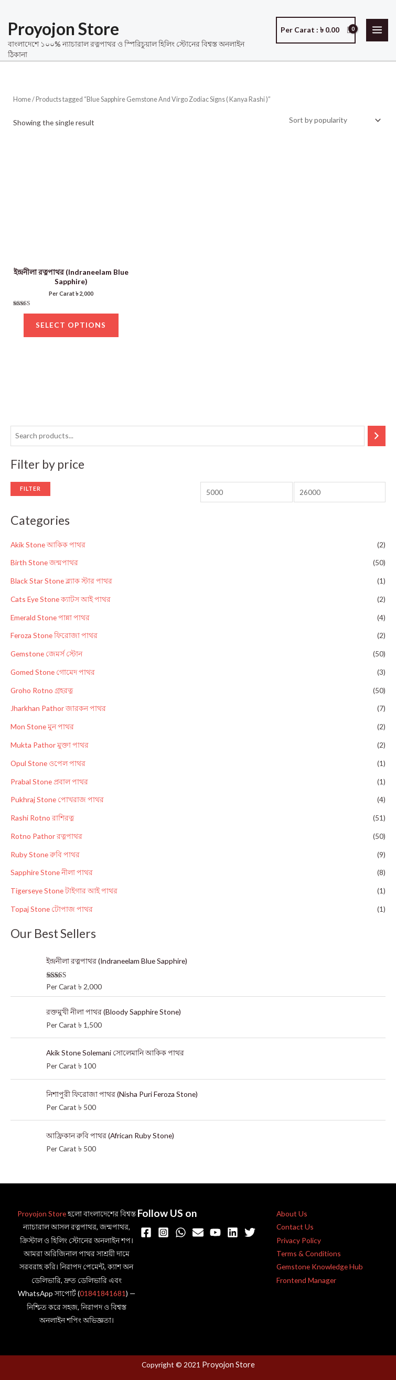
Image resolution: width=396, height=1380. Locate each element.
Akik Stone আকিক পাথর (47, 548)
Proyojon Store (63, 30)
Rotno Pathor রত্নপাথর (46, 840)
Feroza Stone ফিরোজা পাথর (54, 639)
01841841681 (103, 1294)
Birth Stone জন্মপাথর (44, 567)
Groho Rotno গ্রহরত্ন (41, 694)
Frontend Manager (306, 1280)
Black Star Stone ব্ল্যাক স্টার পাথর (61, 584)
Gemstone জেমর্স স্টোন (46, 658)
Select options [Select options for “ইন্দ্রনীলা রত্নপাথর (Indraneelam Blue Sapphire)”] (71, 328)
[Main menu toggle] (377, 31)
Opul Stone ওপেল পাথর (47, 767)
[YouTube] (215, 1232)
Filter (30, 492)
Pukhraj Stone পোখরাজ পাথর (57, 804)
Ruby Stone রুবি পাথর (45, 858)
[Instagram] (163, 1232)
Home (22, 101)
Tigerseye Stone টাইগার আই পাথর (63, 894)
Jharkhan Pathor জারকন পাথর (58, 712)
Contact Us (295, 1227)
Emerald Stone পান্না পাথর (50, 621)
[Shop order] (333, 122)
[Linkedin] (232, 1232)
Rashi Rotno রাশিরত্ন (42, 821)
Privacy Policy (298, 1240)
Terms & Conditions (308, 1254)
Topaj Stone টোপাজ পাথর (51, 913)
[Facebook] (146, 1232)
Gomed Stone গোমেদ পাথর (52, 676)
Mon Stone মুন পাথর (42, 731)
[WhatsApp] (180, 1232)
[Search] (377, 440)
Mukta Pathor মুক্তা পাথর (49, 749)
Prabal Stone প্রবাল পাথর (49, 785)
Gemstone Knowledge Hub (319, 1267)
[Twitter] (249, 1232)
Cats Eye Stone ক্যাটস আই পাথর (60, 603)
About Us (291, 1214)
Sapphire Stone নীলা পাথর (51, 876)
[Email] (198, 1232)
